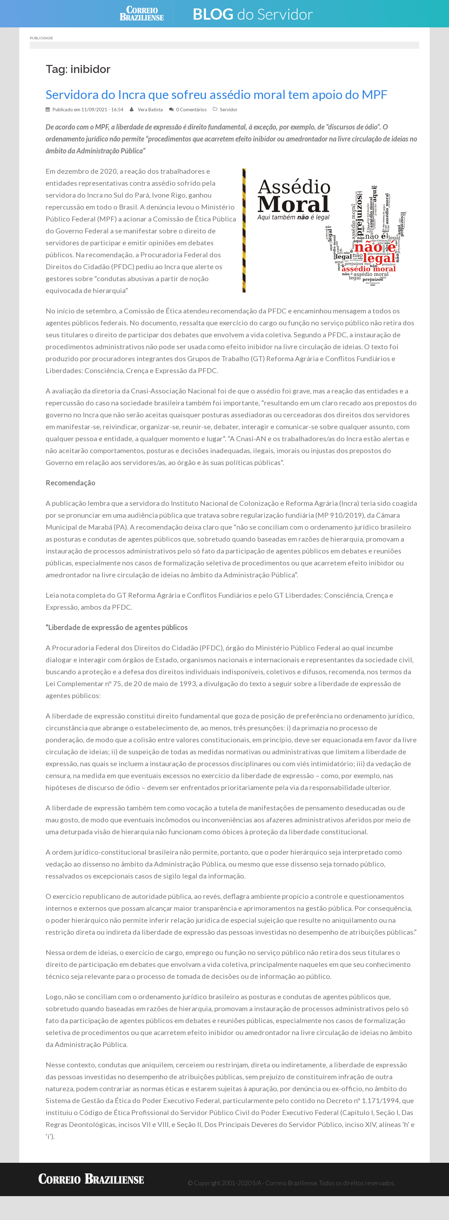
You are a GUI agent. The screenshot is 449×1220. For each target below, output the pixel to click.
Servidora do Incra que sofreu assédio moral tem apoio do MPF (217, 94)
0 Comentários (191, 109)
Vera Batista (150, 109)
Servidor (228, 109)
